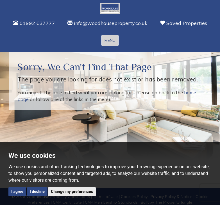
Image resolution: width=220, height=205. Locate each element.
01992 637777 (34, 23)
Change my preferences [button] (72, 191)
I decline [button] (37, 191)
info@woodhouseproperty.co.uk (107, 23)
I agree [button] (17, 191)
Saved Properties (183, 23)
